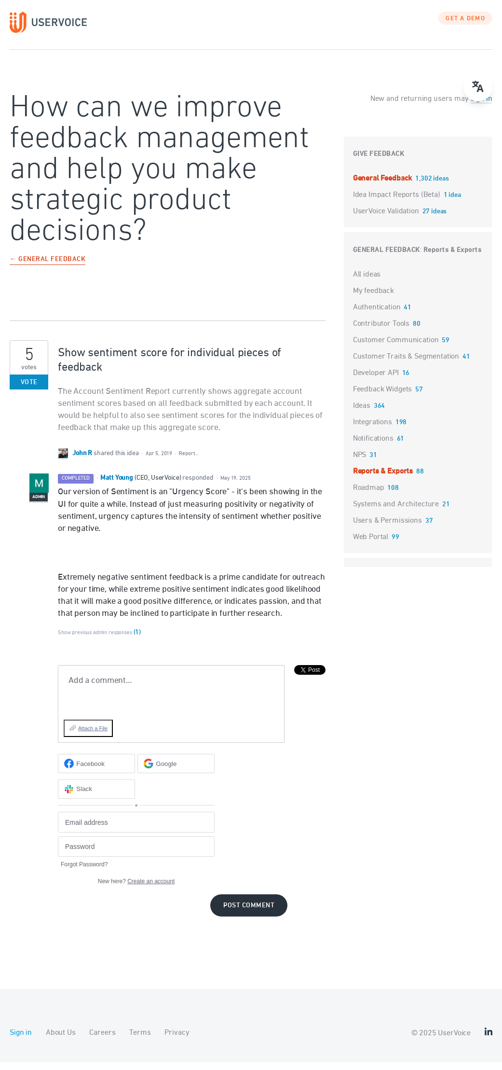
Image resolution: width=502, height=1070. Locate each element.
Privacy (176, 1040)
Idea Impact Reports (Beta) (397, 202)
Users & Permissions (387, 528)
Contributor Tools (381, 331)
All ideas (367, 282)
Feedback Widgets (382, 397)
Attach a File (93, 736)
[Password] (136, 854)
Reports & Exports (452, 257)
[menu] (477, 86)
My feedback (373, 298)
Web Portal (371, 544)
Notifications (373, 446)
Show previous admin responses (99, 640)
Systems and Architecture (396, 511)
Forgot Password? (84, 872)
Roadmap (368, 495)
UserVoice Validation (387, 218)
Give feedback (379, 161)
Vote (29, 390)
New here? (136, 889)
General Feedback (383, 186)
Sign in (21, 1040)
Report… (188, 461)
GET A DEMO (465, 26)
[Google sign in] (176, 771)
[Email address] (136, 830)
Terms (139, 1040)
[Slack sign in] (96, 796)
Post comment (248, 913)
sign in (481, 106)
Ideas (361, 413)
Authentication (377, 315)
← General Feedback (47, 267)
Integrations (372, 429)
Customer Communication (396, 347)
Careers (102, 1040)
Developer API (376, 380)
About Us (61, 1040)
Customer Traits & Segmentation (406, 364)
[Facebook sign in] (96, 771)
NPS (359, 462)
